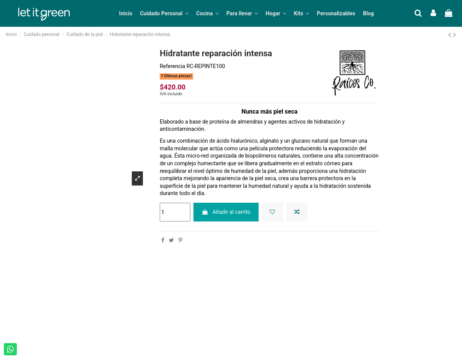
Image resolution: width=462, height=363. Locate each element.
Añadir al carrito (226, 212)
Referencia (172, 66)
